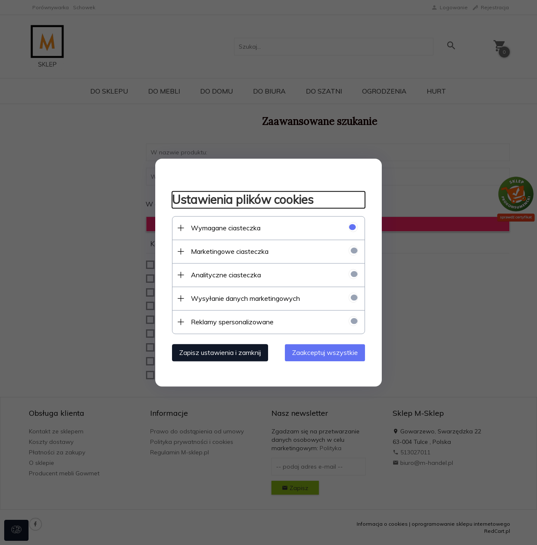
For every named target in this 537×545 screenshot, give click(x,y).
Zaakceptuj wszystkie (325, 352)
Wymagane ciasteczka (226, 228)
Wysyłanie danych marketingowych (245, 298)
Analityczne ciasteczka (226, 275)
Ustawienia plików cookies (242, 200)
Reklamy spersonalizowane (232, 322)
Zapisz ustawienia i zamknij (220, 352)
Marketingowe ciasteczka (229, 251)
